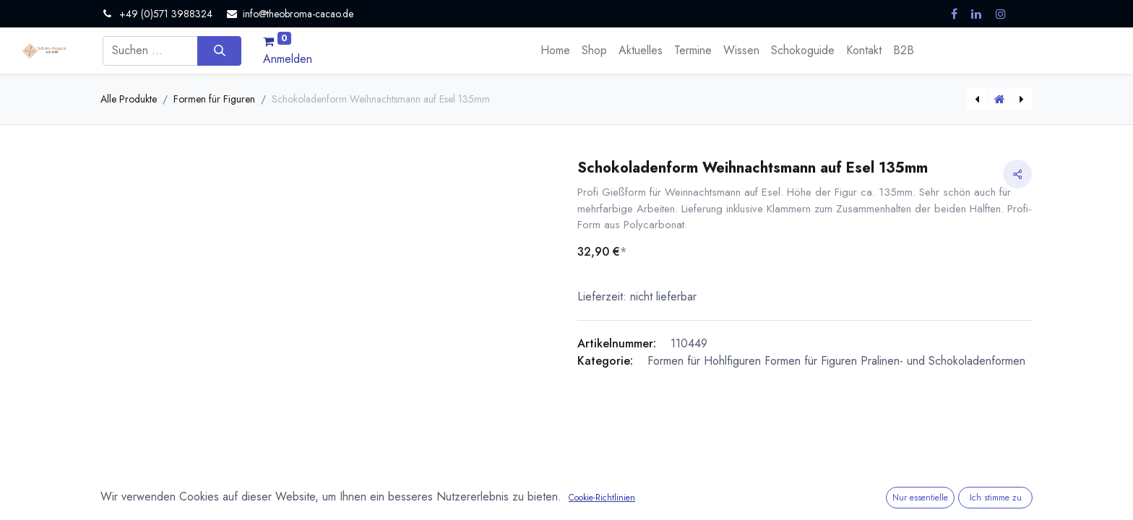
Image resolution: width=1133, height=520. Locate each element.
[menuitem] (555, 50)
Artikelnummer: (616, 343)
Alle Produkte (128, 99)
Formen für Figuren (214, 99)
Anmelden (287, 59)
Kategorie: (605, 360)
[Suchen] (219, 50)
